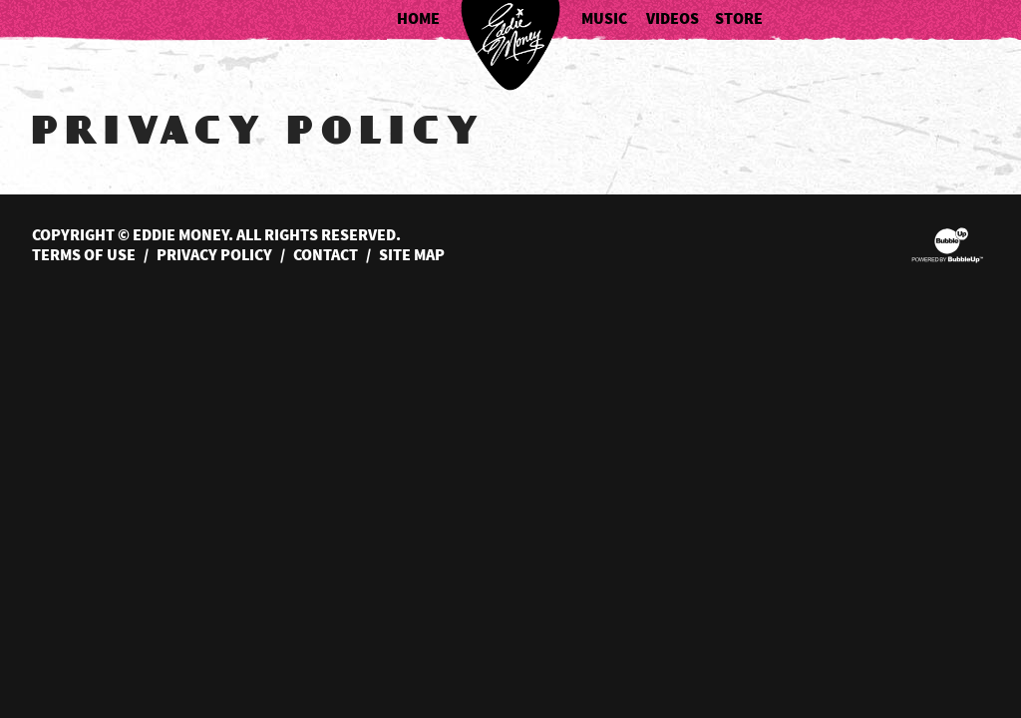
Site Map (412, 255)
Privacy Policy (214, 255)
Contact (325, 255)
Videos (672, 19)
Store (739, 19)
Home (418, 19)
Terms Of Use (84, 255)
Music (604, 19)
